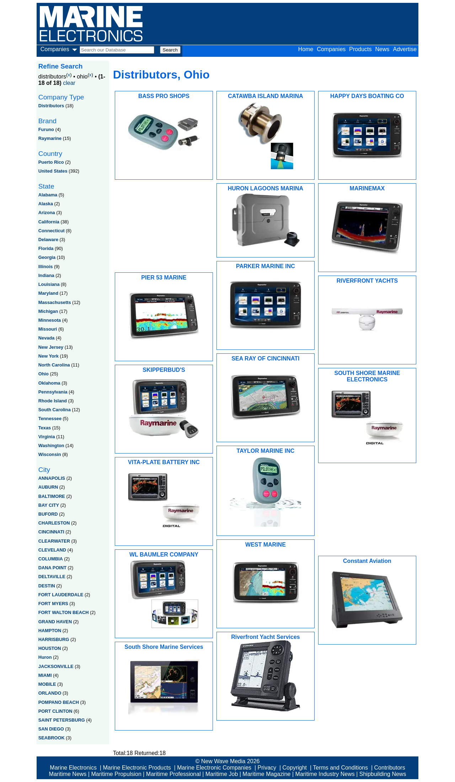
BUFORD (48, 514)
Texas (44, 427)
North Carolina (54, 365)
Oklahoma (49, 383)
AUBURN (48, 487)
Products (360, 49)
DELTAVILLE (51, 576)
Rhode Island (52, 400)
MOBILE (47, 684)
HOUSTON (49, 648)
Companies (331, 49)
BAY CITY (48, 505)
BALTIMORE (51, 496)
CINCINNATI (51, 531)
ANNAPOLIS (51, 478)
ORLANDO (49, 693)
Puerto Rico (51, 162)
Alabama (47, 194)
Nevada (46, 338)
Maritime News (68, 774)
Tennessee (49, 418)
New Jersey (50, 347)
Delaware (48, 239)
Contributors (389, 768)
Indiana (46, 275)
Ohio (43, 373)
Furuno (46, 129)
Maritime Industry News (325, 774)
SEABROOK (51, 737)
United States (53, 171)
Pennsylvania (53, 392)
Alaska (45, 203)
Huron (45, 657)
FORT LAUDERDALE (61, 594)
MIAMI (45, 675)
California (48, 221)
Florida (46, 248)
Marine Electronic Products (137, 768)
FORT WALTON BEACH (63, 612)
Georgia (46, 257)
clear (69, 83)
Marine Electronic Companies (214, 768)
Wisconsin (49, 454)
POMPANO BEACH (58, 702)
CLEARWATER (54, 541)
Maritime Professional (173, 774)
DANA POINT (52, 567)
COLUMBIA (50, 558)
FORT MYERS (53, 603)
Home (306, 49)
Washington (51, 445)
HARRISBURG (53, 639)
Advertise (405, 49)
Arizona (46, 212)
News (382, 49)
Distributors (51, 105)
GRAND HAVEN (55, 621)
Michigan (48, 311)
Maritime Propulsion (116, 774)
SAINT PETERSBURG (61, 720)
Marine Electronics (73, 768)
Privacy (267, 768)
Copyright (295, 768)
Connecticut (51, 230)
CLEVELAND (52, 550)
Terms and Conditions (340, 768)
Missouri (47, 329)
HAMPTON (49, 630)
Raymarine (49, 138)
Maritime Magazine (266, 774)
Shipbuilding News (382, 774)
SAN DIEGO (51, 729)
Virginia (46, 436)
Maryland (48, 293)
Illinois (45, 266)
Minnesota (49, 320)
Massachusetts (54, 302)
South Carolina (54, 409)
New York (48, 356)
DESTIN (46, 585)
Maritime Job (221, 774)
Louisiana (49, 284)
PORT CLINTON (55, 711)
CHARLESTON (54, 523)
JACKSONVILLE (56, 666)
